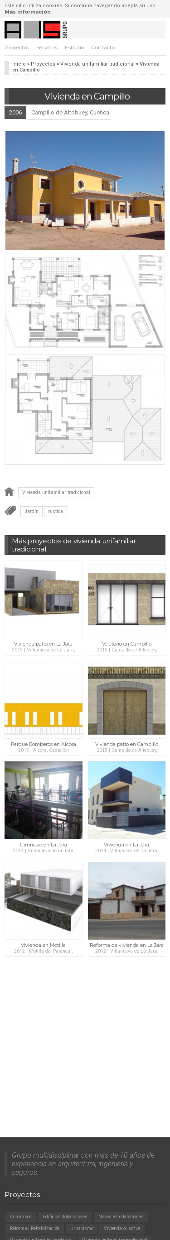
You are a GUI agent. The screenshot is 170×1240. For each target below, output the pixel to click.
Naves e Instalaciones (121, 1217)
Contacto (103, 47)
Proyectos (17, 47)
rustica (55, 511)
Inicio (19, 64)
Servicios (47, 47)
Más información (28, 12)
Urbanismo (81, 1228)
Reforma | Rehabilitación (34, 1228)
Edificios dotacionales (65, 1217)
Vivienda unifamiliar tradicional (97, 64)
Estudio (74, 47)
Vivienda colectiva (122, 1228)
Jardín (31, 511)
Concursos (21, 1217)
